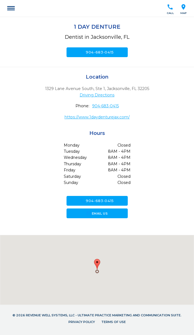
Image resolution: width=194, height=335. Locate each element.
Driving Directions (97, 95)
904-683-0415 (97, 52)
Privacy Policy (81, 322)
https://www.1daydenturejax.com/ (97, 117)
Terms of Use (113, 322)
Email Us (97, 213)
